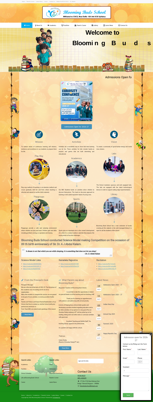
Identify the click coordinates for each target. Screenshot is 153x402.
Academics (53, 25)
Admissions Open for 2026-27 (76, 126)
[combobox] (140, 362)
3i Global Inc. (56, 397)
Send (128, 395)
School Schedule (26, 373)
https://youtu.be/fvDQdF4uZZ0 (70, 266)
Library (114, 194)
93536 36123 (81, 376)
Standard (126, 367)
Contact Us (52, 1)
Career (46, 1)
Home (23, 1)
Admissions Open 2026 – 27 (112, 285)
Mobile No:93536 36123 (62, 1)
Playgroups (39, 196)
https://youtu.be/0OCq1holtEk (107, 266)
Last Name (142, 349)
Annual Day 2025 (109, 314)
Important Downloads (56, 373)
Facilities (66, 25)
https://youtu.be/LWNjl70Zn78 (107, 269)
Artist (50, 364)
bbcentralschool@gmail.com (89, 386)
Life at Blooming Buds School (30, 378)
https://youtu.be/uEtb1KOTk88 (70, 264)
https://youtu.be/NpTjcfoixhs (106, 264)
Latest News (39, 1)
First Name (127, 349)
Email (125, 358)
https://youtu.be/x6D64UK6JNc (32, 264)
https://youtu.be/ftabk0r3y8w (31, 269)
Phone (140, 358)
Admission (52, 369)
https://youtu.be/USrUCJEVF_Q (32, 266)
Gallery (96, 25)
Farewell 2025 (108, 324)
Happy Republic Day (110, 333)
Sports (76, 199)
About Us (39, 25)
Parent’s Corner (30, 1)
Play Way (39, 156)
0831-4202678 (82, 378)
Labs (114, 153)
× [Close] (151, 334)
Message (126, 376)
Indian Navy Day (108, 304)
